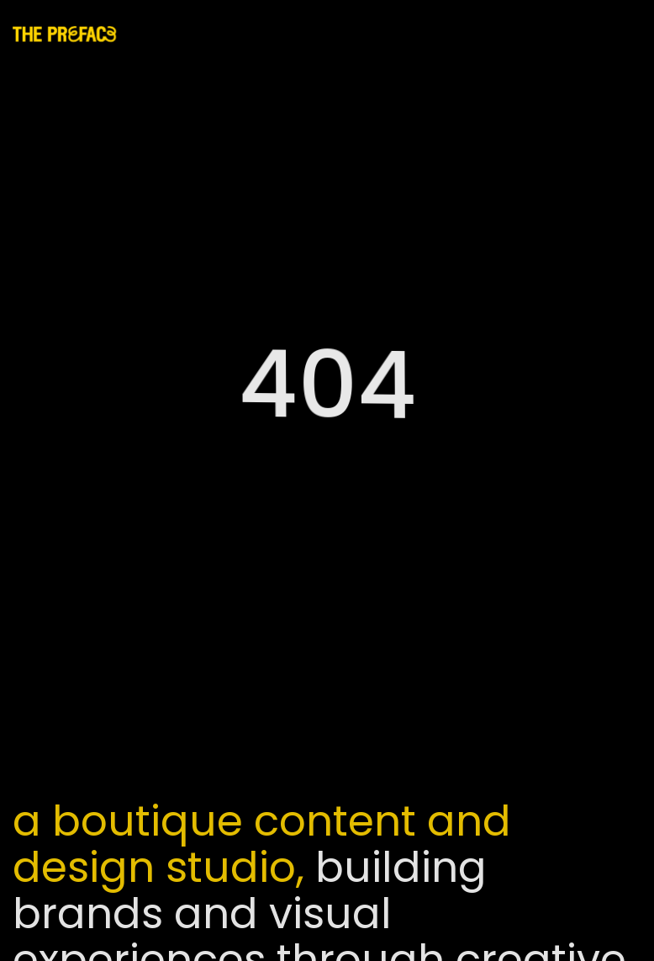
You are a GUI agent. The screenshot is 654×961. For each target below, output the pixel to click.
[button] (622, 34)
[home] (71, 33)
